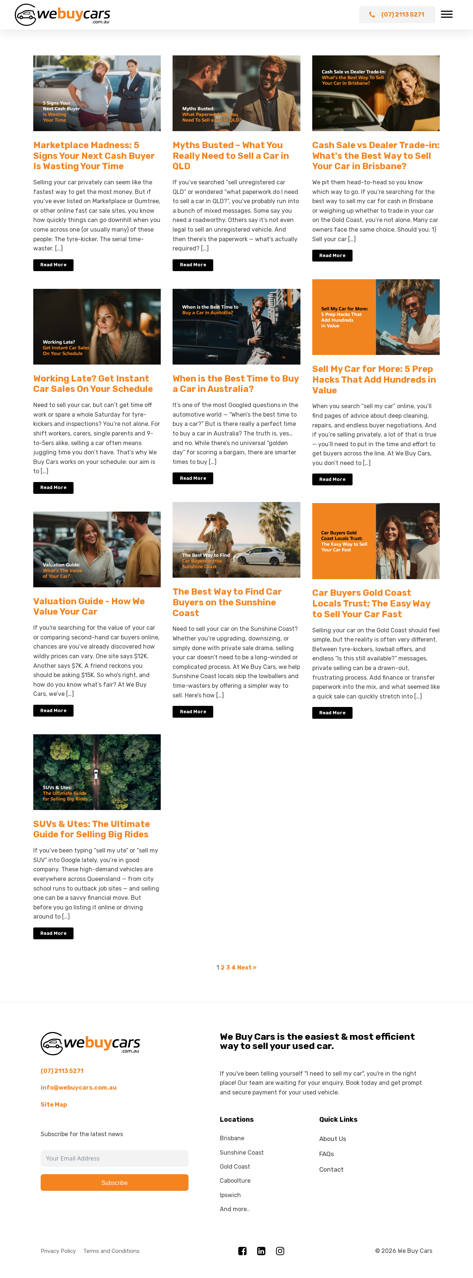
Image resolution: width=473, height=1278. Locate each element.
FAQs (326, 1154)
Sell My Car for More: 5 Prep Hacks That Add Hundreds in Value (374, 380)
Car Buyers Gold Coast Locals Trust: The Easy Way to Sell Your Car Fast (371, 603)
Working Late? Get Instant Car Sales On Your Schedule (93, 383)
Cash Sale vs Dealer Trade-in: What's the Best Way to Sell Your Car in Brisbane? (376, 156)
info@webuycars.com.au (79, 1087)
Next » (246, 967)
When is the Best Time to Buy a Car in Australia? (236, 383)
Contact (331, 1169)
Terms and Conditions (111, 1251)
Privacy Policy (58, 1251)
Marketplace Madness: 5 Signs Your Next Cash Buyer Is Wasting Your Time (94, 156)
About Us (332, 1138)
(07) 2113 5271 (62, 1070)
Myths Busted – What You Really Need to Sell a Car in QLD (231, 156)
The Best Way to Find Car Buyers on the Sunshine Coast (227, 602)
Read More (53, 264)
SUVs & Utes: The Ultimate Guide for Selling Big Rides (91, 829)
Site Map (54, 1104)
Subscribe (114, 1183)
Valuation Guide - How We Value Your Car (89, 606)
